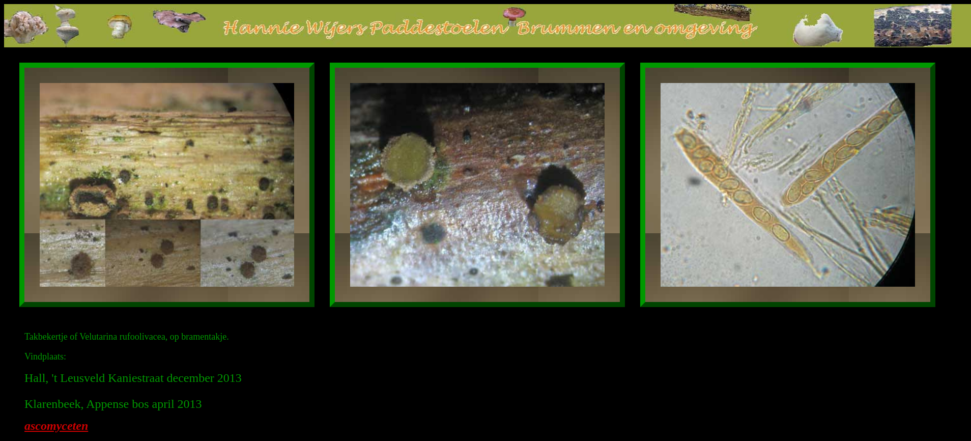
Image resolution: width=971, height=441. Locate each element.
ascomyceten (56, 425)
